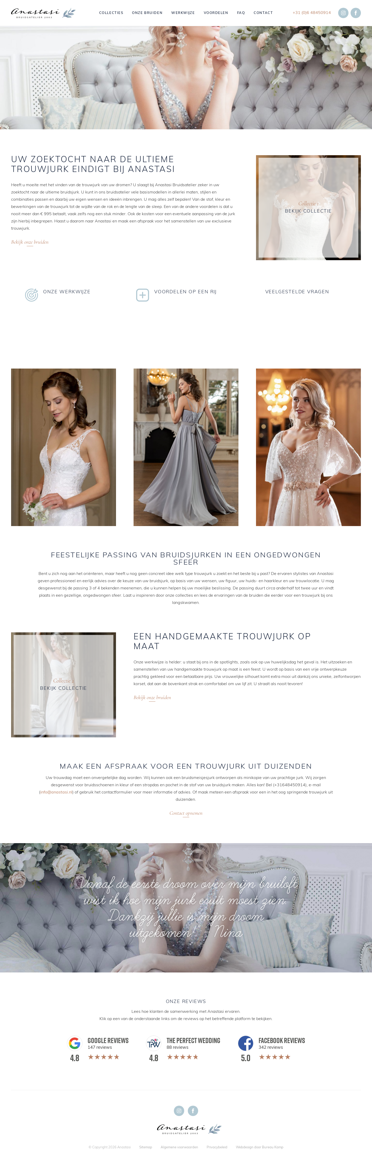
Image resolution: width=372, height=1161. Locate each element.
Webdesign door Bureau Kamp (259, 1147)
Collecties (111, 13)
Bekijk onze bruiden (30, 242)
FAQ (241, 13)
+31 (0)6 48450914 (312, 13)
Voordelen (216, 13)
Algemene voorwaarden (179, 1147)
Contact (263, 13)
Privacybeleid (217, 1147)
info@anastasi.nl (56, 792)
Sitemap (145, 1147)
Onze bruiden (147, 13)
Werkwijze (183, 13)
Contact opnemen (186, 813)
